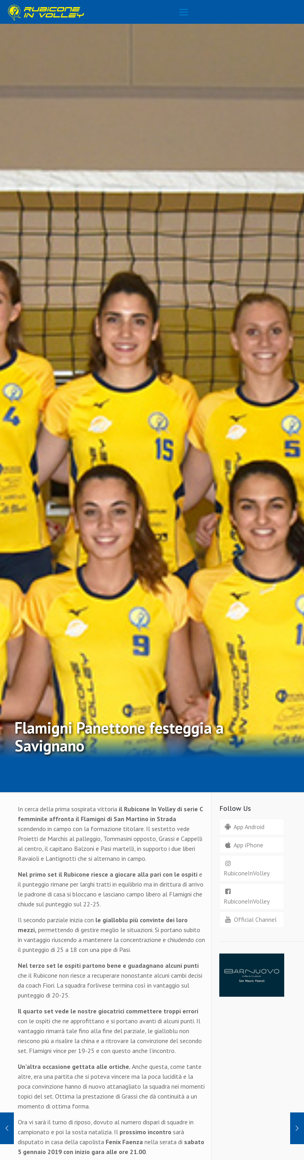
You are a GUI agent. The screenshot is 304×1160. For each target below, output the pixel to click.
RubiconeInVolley (247, 868)
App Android (244, 827)
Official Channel (250, 919)
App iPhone (243, 845)
